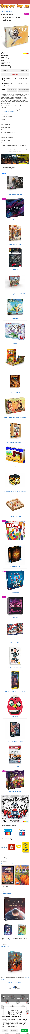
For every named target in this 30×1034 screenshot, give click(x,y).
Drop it (15, 542)
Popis (3, 89)
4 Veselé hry (15, 368)
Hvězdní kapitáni (15, 592)
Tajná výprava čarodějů (15, 791)
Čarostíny (15, 617)
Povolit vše (24, 1030)
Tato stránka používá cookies (11, 1017)
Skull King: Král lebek (15, 566)
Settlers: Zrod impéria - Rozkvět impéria (15, 294)
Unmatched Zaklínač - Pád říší (15, 741)
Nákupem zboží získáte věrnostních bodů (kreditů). (15, 84)
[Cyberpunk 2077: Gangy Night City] (15, 159)
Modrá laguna (15, 318)
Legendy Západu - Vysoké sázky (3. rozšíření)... (15, 417)
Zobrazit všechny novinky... (15, 982)
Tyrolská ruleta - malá (15, 516)
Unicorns (15, 343)
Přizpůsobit (14, 1030)
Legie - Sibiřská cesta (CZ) (15, 194)
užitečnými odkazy (9, 111)
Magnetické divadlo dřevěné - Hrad (15, 467)
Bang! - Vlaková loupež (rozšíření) (15, 442)
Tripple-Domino (15, 269)
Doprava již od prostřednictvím (16, 79)
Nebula (15, 219)
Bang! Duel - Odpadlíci (15, 244)
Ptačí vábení (15, 716)
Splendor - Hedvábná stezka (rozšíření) (15, 692)
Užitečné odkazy (12, 89)
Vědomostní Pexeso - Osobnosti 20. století (15, 491)
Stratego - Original (15, 642)
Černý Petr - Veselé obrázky (15, 667)
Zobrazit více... (16, 887)
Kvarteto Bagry (15, 766)
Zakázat (5, 1030)
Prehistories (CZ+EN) (15, 392)
